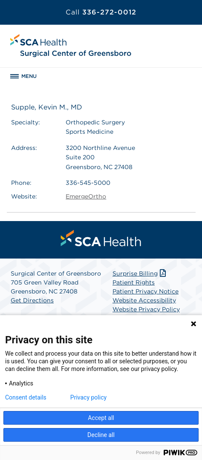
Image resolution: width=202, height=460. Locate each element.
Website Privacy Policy (146, 309)
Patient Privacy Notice (146, 291)
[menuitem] (101, 238)
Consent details (25, 397)
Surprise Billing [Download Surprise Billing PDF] (140, 273)
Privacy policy (88, 397)
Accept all (101, 417)
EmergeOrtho (86, 196)
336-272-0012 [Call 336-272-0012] (101, 12)
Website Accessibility (144, 300)
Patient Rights (134, 282)
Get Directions (32, 300)
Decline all (101, 434)
